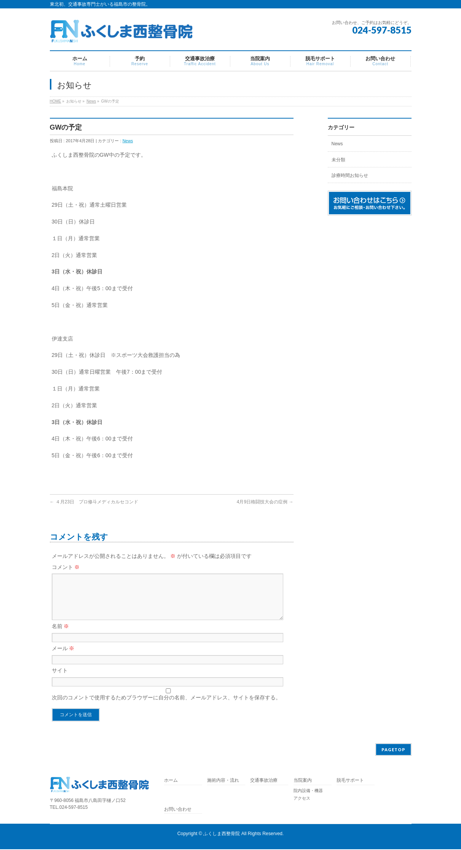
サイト (60, 679)
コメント (66, 567)
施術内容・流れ (223, 781)
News (91, 101)
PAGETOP (393, 750)
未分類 (338, 159)
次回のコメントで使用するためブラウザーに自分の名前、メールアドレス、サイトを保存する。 (166, 707)
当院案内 (303, 781)
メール (63, 657)
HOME (55, 101)
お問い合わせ (177, 810)
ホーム (171, 781)
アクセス (302, 799)
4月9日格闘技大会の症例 (265, 502)
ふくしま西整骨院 (221, 834)
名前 (60, 635)
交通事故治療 (264, 781)
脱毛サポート (352, 781)
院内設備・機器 (308, 791)
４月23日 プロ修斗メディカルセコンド (94, 502)
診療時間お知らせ (350, 175)
